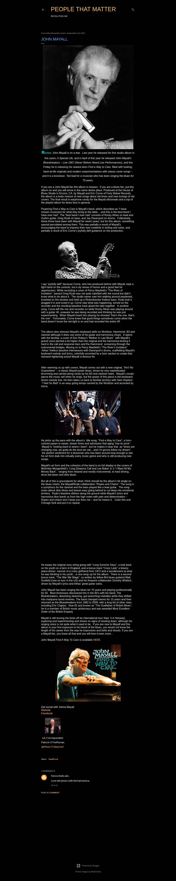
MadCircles (96, 872)
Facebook (47, 713)
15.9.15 (54, 785)
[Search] (133, 9)
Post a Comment (50, 792)
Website (46, 710)
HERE (96, 639)
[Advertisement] (88, 824)
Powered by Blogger (88, 866)
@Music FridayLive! (53, 746)
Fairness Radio (57, 776)
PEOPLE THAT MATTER (83, 9)
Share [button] (43, 759)
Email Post (53, 759)
